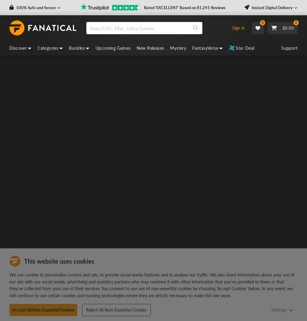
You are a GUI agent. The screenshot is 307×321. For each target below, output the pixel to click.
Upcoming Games (113, 48)
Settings (282, 309)
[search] (137, 28)
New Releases (150, 48)
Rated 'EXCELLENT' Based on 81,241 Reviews (185, 7)
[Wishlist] (258, 28)
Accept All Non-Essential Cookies (43, 309)
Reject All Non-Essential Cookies (116, 309)
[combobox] (156, 28)
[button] (35, 8)
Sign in (238, 28)
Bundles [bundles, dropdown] (79, 48)
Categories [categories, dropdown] (50, 48)
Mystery (178, 48)
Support (289, 48)
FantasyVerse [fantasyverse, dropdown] (207, 48)
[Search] (195, 28)
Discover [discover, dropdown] (20, 48)
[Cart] (283, 28)
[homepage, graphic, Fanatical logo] (43, 28)
